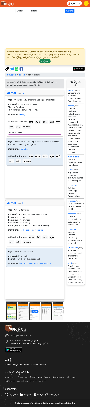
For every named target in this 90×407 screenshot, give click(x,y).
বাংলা (11, 126)
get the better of (26, 230)
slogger (71, 90)
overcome (38, 230)
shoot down (28, 263)
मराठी (58, 122)
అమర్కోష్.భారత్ (30, 377)
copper (71, 105)
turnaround (73, 247)
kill (20, 263)
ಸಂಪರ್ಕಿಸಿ (43, 364)
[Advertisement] (34, 182)
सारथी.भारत (42, 381)
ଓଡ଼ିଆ (45, 122)
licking (22, 114)
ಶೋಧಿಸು (69, 11)
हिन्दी (31, 122)
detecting (72, 213)
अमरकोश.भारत (9, 377)
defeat (11, 93)
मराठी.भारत (19, 377)
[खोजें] (47, 11)
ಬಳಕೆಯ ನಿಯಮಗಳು (31, 364)
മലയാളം (27, 126)
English (22, 75)
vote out (47, 263)
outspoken (72, 229)
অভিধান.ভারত (10, 381)
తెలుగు (37, 122)
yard (70, 263)
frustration (24, 149)
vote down (38, 263)
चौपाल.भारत (33, 381)
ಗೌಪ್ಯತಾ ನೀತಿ (17, 364)
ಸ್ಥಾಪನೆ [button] (35, 312)
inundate (72, 201)
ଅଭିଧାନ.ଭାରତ (71, 377)
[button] (9, 310)
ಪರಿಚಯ (8, 364)
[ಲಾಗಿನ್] (86, 3)
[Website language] (74, 3)
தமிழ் (18, 126)
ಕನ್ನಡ (52, 122)
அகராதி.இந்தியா (44, 377)
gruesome (72, 185)
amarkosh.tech (22, 381)
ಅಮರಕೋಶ (11, 75)
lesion (70, 169)
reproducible (73, 157)
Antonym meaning (17, 132)
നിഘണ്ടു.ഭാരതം (58, 377)
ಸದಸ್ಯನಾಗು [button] (45, 61)
